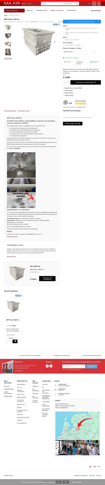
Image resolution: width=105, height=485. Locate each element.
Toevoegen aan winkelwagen (47, 281)
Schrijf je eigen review (72, 126)
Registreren (35, 388)
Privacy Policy (20, 397)
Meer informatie (11, 259)
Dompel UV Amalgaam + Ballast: (72, 50)
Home (5, 17)
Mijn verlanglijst (35, 399)
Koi (43, 389)
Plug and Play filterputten (46, 412)
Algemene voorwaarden (20, 393)
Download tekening (12, 239)
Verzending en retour (24, 113)
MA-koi (11, 478)
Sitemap (19, 409)
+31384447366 (62, 387)
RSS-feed (91, 478)
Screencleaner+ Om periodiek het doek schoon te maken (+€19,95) (80, 31)
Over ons (19, 389)
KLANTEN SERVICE (96, 13)
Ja (58, 482)
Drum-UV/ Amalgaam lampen (45, 417)
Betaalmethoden (21, 399)
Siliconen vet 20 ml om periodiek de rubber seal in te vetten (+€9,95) (80, 35)
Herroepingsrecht (21, 425)
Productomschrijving (10, 113)
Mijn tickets (35, 396)
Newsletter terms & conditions (22, 413)
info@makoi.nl (62, 391)
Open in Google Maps (61, 410)
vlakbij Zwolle (62, 358)
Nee (66, 482)
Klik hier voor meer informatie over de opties (82, 24)
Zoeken (77, 7)
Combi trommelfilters (46, 407)
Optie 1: (65, 28)
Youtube (50, 368)
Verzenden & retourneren (20, 403)
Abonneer (92, 368)
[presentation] (55, 44)
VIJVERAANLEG (71, 13)
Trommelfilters (46, 404)
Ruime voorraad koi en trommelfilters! (31, 358)
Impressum (20, 417)
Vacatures (45, 387)
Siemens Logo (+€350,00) (71, 42)
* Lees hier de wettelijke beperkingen (71, 371)
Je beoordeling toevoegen (47, 24)
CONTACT (20, 422)
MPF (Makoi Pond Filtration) (16, 24)
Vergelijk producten (35, 403)
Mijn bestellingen (35, 392)
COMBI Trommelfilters (57, 13)
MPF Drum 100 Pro (12, 322)
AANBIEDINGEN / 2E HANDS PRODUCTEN (46, 400)
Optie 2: (65, 39)
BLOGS (29, 7)
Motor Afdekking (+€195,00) (71, 47)
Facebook (47, 368)
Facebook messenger (64, 396)
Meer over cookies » (77, 482)
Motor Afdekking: (68, 45)
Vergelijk (9, 340)
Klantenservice (21, 407)
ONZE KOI (23, 7)
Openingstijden (19, 373)
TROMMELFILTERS (41, 13)
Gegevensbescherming (23, 420)
